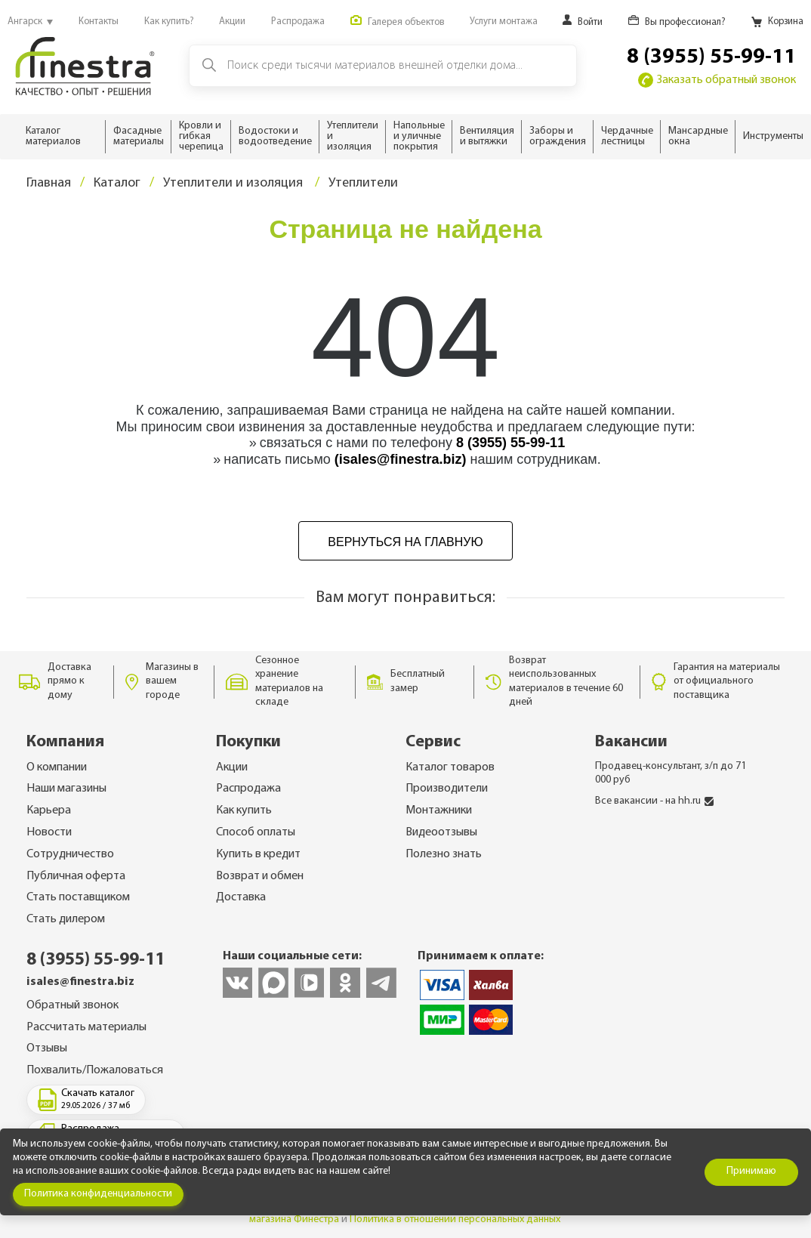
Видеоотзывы (441, 832)
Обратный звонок (72, 1005)
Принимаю (751, 1171)
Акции (232, 767)
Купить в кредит (258, 854)
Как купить (244, 810)
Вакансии (631, 742)
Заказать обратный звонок (717, 80)
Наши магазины (66, 789)
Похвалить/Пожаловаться (94, 1070)
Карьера (48, 810)
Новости (49, 832)
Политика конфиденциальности (98, 1193)
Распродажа (248, 789)
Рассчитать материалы (86, 1027)
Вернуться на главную (405, 542)
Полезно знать (444, 854)
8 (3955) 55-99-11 (711, 57)
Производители (447, 789)
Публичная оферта (75, 876)
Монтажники (439, 810)
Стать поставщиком (78, 897)
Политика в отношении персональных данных (455, 1219)
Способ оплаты (255, 832)
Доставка (241, 897)
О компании (56, 767)
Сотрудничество (70, 854)
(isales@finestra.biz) (401, 459)
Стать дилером (65, 919)
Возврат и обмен (260, 876)
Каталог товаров (450, 767)
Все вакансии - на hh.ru (654, 801)
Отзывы (46, 1048)
